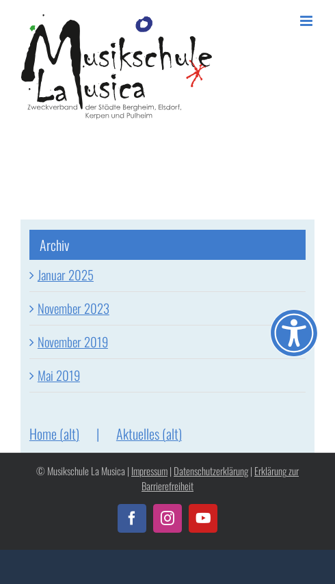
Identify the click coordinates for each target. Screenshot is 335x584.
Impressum (149, 471)
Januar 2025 (66, 274)
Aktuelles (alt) (149, 433)
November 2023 (73, 308)
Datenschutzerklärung (211, 471)
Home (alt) (54, 433)
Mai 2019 (59, 375)
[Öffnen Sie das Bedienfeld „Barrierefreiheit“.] (294, 333)
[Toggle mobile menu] (307, 21)
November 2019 (73, 341)
